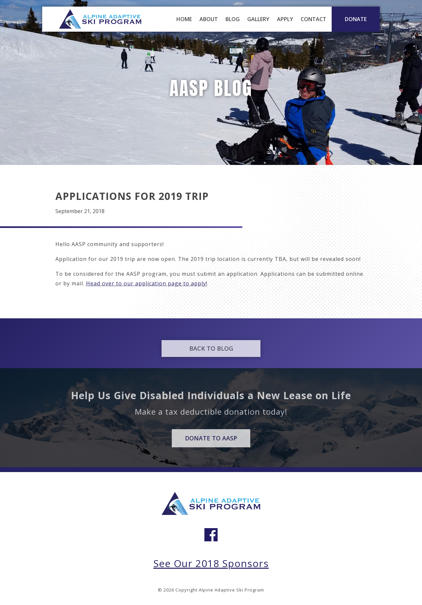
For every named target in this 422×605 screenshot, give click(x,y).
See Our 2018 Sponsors (211, 563)
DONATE (356, 19)
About (208, 19)
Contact (313, 19)
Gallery (258, 19)
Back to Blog (211, 353)
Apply (285, 19)
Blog (233, 19)
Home (184, 19)
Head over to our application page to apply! (146, 283)
